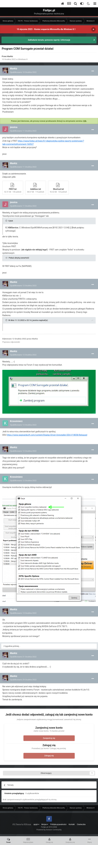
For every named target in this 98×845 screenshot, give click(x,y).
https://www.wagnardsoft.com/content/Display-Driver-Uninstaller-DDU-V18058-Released (47, 435)
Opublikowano (23, 72)
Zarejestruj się (49, 738)
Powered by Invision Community (49, 830)
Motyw (44, 824)
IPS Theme (16, 824)
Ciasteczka (81, 824)
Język (36, 824)
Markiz (10, 56)
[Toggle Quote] (6, 221)
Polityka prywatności (58, 824)
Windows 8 (23, 59)
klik (84, 121)
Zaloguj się (49, 755)
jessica (13, 127)
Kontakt (72, 824)
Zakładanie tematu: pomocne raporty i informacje (49, 40)
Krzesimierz (16, 421)
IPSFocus (27, 824)
